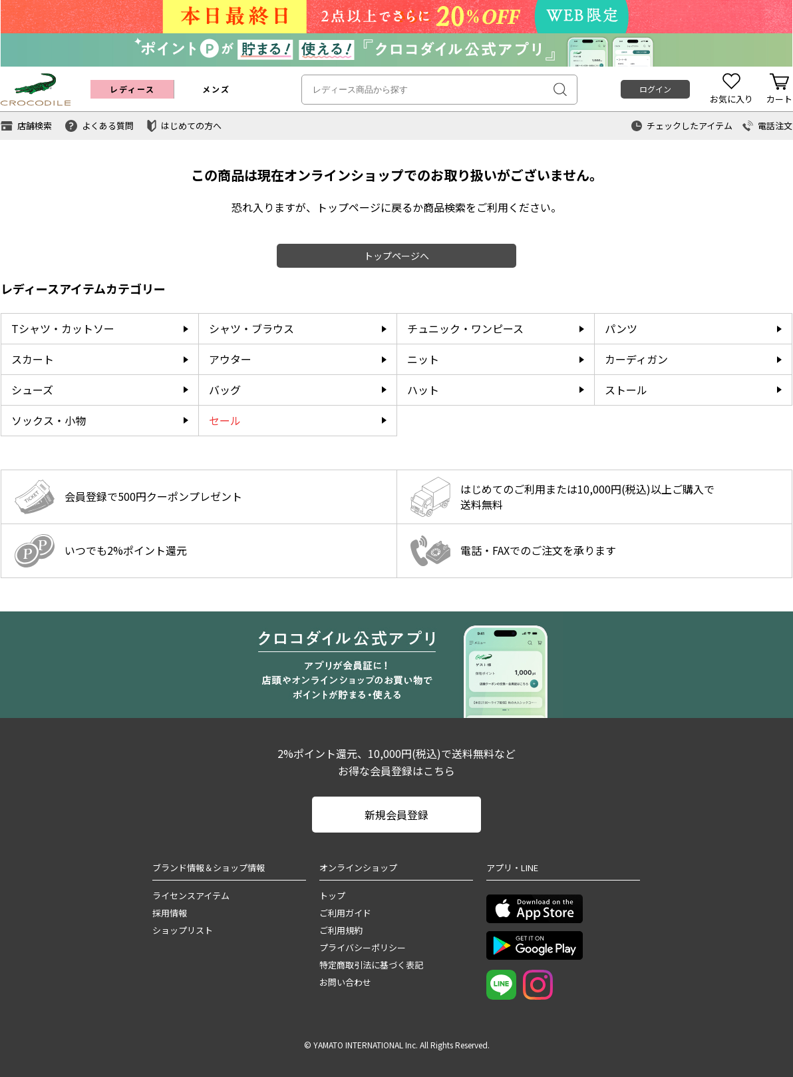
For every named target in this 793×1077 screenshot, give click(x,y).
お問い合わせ (345, 982)
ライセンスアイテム (191, 895)
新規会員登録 (396, 815)
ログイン (655, 89)
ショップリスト (182, 930)
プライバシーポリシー (362, 947)
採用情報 (169, 912)
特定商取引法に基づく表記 (371, 964)
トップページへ (396, 255)
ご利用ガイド (345, 912)
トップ (332, 895)
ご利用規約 (341, 930)
